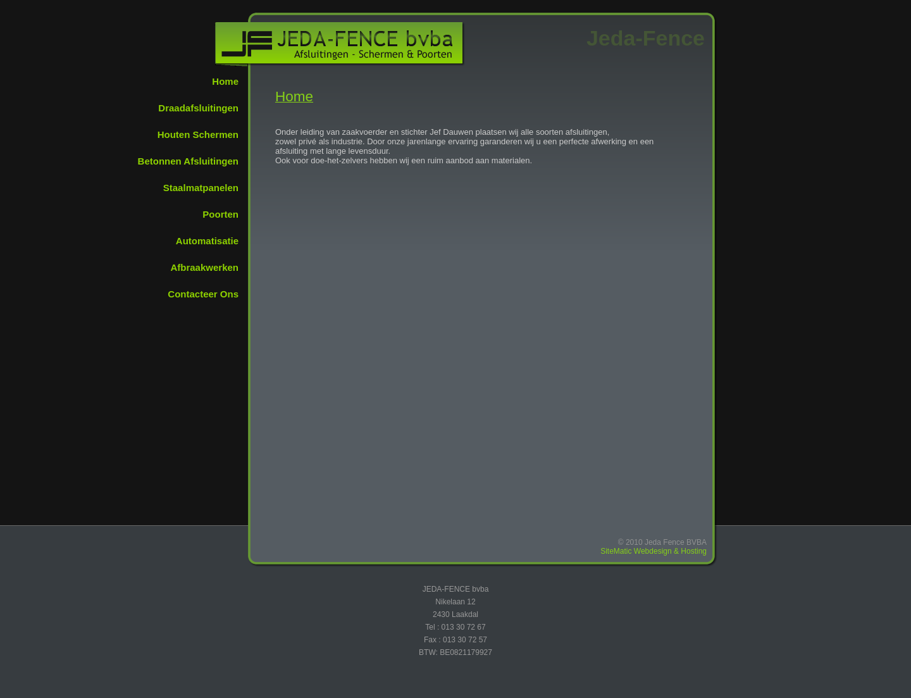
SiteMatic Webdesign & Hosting (653, 551)
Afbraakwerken (204, 267)
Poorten (220, 214)
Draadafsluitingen (198, 108)
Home (225, 81)
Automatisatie (207, 240)
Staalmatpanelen (201, 187)
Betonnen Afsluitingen (188, 161)
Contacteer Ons (203, 294)
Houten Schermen (198, 134)
